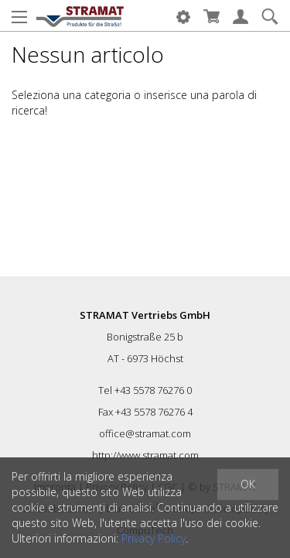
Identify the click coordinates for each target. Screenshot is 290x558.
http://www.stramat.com (145, 455)
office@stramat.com (145, 433)
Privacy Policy (153, 538)
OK (248, 484)
